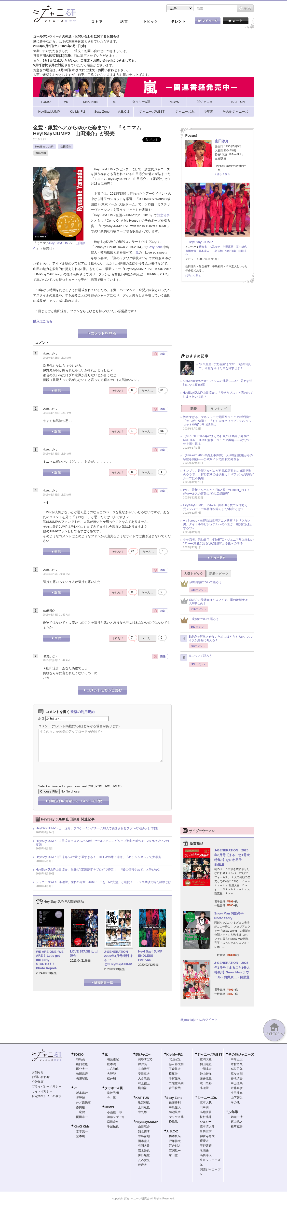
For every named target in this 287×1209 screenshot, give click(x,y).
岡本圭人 (204, 250)
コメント (44, 726)
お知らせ (38, 1072)
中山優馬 (237, 1083)
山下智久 (237, 1097)
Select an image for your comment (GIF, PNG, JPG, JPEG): (80, 786)
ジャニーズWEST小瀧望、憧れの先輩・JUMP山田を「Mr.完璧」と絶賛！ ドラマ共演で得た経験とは (103, 882)
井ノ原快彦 (83, 1102)
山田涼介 (65, 146)
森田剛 (80, 1107)
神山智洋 (206, 1073)
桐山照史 (206, 1064)
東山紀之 (237, 1121)
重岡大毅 (206, 1059)
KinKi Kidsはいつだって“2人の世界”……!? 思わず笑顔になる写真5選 (217, 383)
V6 (76, 1088)
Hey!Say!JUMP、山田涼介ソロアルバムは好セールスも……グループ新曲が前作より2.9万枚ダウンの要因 (102, 842)
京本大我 (206, 1102)
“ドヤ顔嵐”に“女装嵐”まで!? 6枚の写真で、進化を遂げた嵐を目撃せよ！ (225, 366)
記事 (123, 22)
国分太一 (82, 1069)
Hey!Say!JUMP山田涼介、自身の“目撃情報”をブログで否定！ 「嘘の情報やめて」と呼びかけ (98, 869)
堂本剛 (80, 1136)
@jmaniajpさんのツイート (199, 1019)
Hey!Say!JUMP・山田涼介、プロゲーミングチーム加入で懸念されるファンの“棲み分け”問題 (97, 828)
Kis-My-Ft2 (174, 1054)
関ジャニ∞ (143, 1054)
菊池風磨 (175, 1112)
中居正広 (237, 1059)
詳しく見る (223, 174)
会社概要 (38, 1082)
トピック (150, 22)
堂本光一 (82, 1131)
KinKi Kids (82, 1126)
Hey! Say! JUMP (200, 242)
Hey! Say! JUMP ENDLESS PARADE (151, 956)
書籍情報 (40, 152)
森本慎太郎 (207, 1126)
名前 (41, 719)
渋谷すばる (145, 1059)
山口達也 (82, 1064)
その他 (235, 1102)
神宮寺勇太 (207, 1136)
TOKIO (79, 1054)
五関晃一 (175, 1150)
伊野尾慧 (228, 246)
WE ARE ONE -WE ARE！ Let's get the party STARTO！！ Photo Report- (50, 960)
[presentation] (75, 769)
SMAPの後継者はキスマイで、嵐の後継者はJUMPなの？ (214, 601)
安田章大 (144, 1073)
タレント (177, 22)
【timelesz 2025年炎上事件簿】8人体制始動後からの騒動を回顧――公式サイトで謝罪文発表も (218, 457)
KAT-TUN (142, 1098)
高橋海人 (206, 1155)
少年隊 (233, 1112)
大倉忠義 (144, 1078)
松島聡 (173, 1121)
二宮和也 (113, 1069)
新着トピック (218, 574)
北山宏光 (175, 1059)
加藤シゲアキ (116, 1117)
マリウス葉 (176, 1117)
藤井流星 (206, 1078)
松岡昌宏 (82, 1073)
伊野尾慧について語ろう (201, 583)
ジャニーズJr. (207, 1098)
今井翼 (111, 1098)
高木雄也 (241, 246)
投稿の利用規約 (82, 712)
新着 (193, 409)
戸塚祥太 (175, 1141)
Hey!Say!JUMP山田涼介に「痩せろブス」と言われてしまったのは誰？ (218, 394)
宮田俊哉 (175, 1088)
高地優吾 (206, 1112)
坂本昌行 (82, 1093)
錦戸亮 (142, 1064)
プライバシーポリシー (46, 1086)
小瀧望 (204, 1088)
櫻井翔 (111, 1078)
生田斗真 (237, 1093)
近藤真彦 (237, 1088)
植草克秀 (237, 1126)
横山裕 (142, 1088)
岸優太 (204, 1140)
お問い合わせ (41, 1077)
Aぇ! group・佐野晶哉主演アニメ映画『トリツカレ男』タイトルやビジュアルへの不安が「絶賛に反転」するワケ (218, 524)
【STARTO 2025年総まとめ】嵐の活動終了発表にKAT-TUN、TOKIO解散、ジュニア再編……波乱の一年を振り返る (217, 439)
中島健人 (175, 1107)
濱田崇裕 (206, 1083)
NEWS (109, 1107)
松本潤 (111, 1064)
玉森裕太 (175, 1069)
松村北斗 (206, 1117)
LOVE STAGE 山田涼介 (83, 953)
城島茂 (80, 1059)
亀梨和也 (144, 1102)
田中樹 (204, 1107)
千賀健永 (175, 1078)
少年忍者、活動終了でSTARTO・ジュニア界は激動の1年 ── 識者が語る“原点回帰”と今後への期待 (218, 541)
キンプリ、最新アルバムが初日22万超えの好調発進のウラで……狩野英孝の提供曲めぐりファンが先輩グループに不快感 (218, 474)
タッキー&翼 (114, 1088)
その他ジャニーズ (241, 1054)
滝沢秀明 (113, 1093)
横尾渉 (173, 1073)
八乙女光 (214, 246)
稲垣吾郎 (237, 1069)
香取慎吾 (237, 1078)
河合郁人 (175, 1145)
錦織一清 (237, 1117)
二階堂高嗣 (176, 1083)
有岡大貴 (190, 250)
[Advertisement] (217, 319)
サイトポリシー (42, 1091)
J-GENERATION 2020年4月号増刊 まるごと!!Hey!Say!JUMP (118, 958)
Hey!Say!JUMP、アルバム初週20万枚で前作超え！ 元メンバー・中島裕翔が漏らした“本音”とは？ (218, 507)
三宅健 (80, 1112)
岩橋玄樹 (206, 1131)
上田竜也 (144, 1107)
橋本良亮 (175, 1136)
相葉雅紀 (113, 1059)
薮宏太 (203, 246)
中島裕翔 (217, 250)
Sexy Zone (155, 247)
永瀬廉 (204, 1150)
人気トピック (193, 574)
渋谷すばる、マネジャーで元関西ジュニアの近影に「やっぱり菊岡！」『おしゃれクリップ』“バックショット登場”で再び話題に (217, 420)
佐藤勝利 (175, 1102)
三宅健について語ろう (199, 620)
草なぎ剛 (237, 1073)
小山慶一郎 (114, 1112)
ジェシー (206, 1121)
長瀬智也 (82, 1078)
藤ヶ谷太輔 (176, 1064)
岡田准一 (82, 1117)
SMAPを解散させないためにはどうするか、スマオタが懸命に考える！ (216, 638)
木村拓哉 (237, 1064)
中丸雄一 (144, 1112)
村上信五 (144, 1083)
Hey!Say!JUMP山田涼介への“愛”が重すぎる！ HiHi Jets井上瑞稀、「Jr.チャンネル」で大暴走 (98, 857)
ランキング (219, 409)
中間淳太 (206, 1069)
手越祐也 (113, 1126)
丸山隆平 (144, 1069)
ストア (96, 22)
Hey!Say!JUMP (44, 146)
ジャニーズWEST (210, 1054)
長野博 (80, 1098)
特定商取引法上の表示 (46, 1096)
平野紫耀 (206, 1145)
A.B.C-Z (172, 1131)
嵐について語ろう (196, 657)
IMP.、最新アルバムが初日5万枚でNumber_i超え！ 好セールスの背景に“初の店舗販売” (218, 492)
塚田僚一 (175, 1155)
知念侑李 (163, 215)
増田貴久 (113, 1122)
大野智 (111, 1073)
